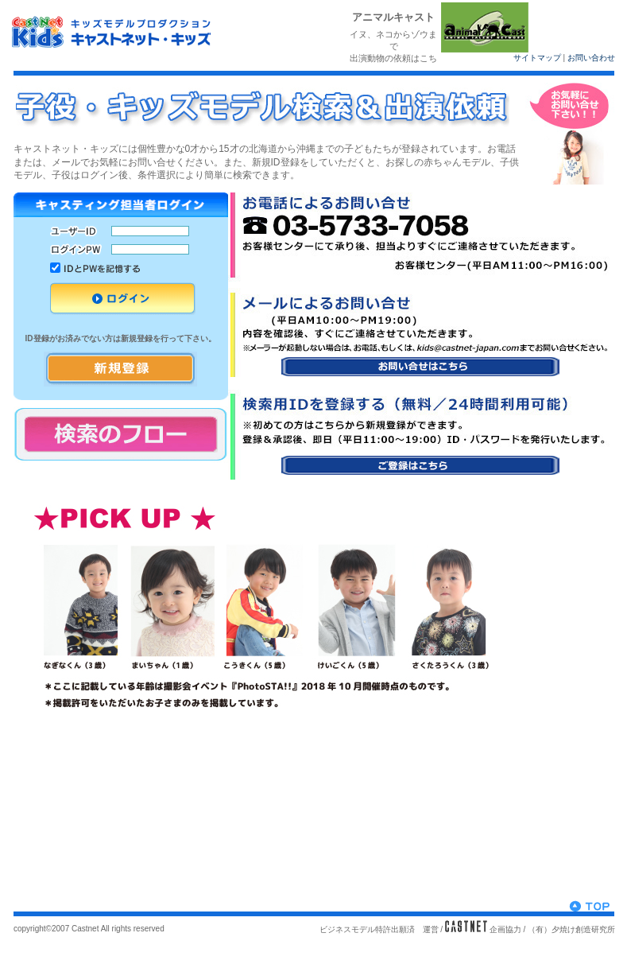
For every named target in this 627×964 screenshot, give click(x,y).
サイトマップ (537, 57)
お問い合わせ (591, 57)
